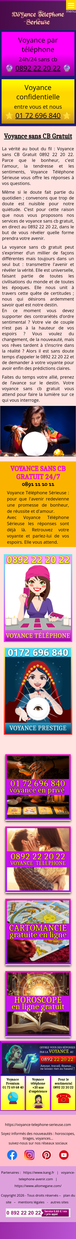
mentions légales (31, 1202)
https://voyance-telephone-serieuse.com (38, 1124)
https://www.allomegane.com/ (38, 1185)
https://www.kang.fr (38, 1172)
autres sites (59, 1202)
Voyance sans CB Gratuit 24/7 (38, 472)
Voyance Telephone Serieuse (38, 18)
